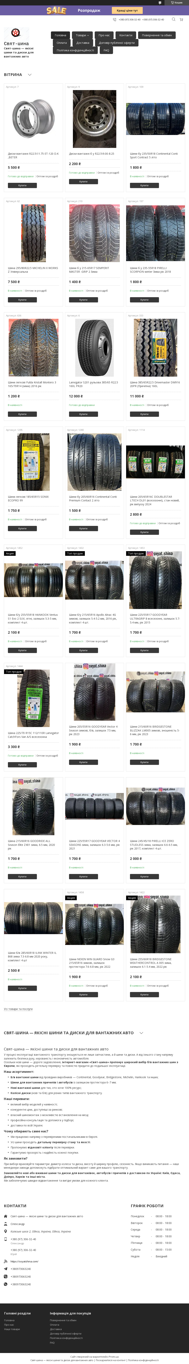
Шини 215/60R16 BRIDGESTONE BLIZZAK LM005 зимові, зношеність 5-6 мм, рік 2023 (155, 730)
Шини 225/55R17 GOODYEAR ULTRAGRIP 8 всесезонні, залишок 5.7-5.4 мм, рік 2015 (155, 618)
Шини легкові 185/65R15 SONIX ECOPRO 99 (28, 498)
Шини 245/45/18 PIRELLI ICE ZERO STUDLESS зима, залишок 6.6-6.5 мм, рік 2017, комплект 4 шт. (154, 844)
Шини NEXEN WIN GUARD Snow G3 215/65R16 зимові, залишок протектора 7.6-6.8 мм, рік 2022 (91, 962)
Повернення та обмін (157, 35)
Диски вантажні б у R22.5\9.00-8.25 (91, 153)
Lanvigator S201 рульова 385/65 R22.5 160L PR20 (93, 384)
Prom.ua (114, 1356)
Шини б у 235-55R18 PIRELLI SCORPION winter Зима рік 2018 (150, 270)
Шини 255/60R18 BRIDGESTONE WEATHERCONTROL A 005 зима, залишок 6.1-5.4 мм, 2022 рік (151, 962)
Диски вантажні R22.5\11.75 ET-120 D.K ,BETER (33, 155)
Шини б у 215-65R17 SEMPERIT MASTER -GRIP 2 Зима (89, 270)
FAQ (106, 50)
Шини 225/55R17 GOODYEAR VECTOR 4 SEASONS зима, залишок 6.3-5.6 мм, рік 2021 (94, 844)
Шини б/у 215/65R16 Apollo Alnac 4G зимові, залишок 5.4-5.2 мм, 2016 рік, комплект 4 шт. (93, 618)
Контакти (125, 35)
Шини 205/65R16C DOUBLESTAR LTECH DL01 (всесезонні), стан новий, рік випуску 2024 (155, 500)
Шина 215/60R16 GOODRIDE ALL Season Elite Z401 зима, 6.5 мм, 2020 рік (31, 844)
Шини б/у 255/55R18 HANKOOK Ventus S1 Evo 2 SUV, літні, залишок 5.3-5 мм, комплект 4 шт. (33, 618)
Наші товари (12, 1329)
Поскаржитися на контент (111, 1360)
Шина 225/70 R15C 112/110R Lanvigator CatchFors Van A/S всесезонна (33, 735)
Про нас (104, 35)
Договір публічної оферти (117, 43)
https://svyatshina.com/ (24, 1261)
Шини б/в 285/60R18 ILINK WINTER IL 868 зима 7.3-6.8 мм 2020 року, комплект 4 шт (32, 956)
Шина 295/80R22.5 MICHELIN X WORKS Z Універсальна (33, 270)
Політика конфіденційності (75, 50)
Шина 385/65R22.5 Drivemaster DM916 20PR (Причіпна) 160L (155, 384)
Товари (81, 35)
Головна (60, 35)
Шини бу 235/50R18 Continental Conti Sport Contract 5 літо (154, 155)
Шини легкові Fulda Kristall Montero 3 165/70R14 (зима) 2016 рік (32, 384)
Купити (22, 185)
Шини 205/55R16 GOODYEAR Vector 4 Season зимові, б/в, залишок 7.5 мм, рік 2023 (93, 730)
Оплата (62, 43)
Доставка (82, 43)
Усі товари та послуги (18, 1009)
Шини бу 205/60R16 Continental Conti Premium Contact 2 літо (93, 498)
